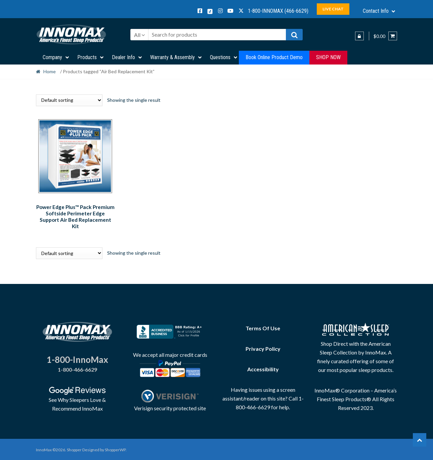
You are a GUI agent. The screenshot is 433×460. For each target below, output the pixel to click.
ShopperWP (115, 448)
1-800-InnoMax (77, 358)
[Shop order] (69, 100)
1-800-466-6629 (77, 368)
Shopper (74, 448)
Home (49, 71)
